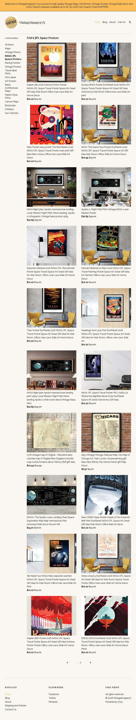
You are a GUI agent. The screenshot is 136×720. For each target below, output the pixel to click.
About (112, 22)
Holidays (9, 109)
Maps (8, 48)
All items (9, 44)
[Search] (130, 22)
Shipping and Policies (15, 705)
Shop (97, 22)
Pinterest (53, 702)
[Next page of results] (90, 662)
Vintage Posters (13, 66)
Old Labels (10, 77)
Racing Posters (12, 63)
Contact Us (10, 709)
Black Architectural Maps (11, 87)
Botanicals (10, 105)
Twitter (52, 698)
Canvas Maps (12, 101)
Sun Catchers (11, 113)
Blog (104, 22)
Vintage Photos (13, 52)
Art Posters (10, 81)
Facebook (54, 694)
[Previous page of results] (68, 662)
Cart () (121, 22)
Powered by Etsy (114, 702)
